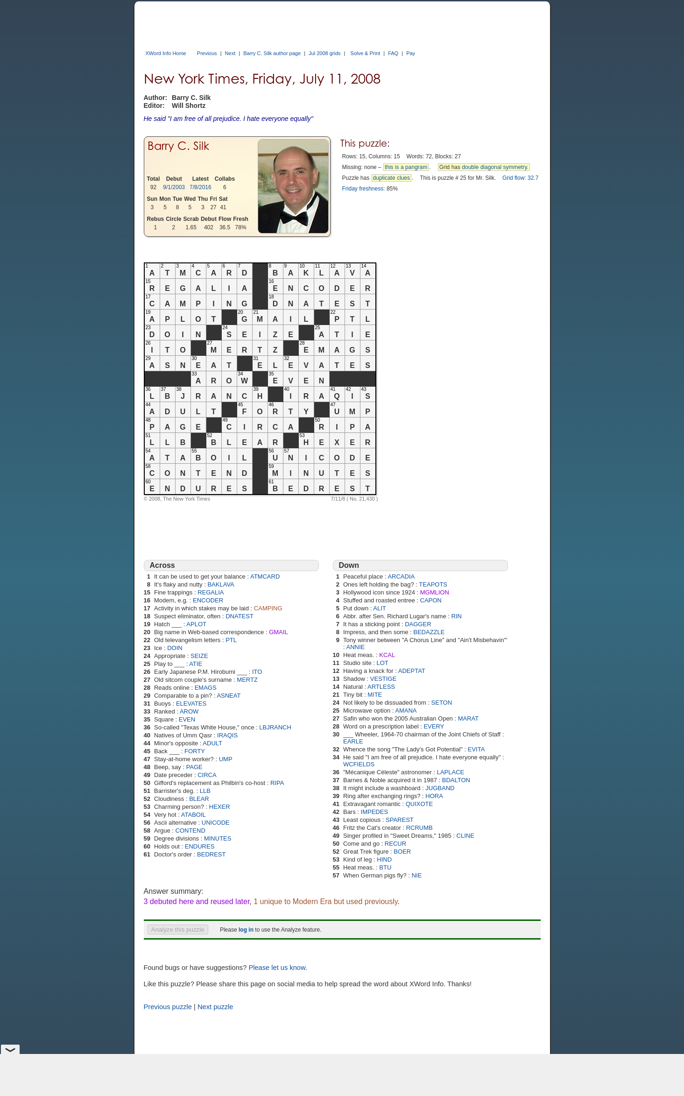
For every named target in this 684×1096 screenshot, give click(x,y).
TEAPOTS (433, 584)
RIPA (277, 782)
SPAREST (400, 819)
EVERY (433, 726)
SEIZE (199, 655)
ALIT (379, 608)
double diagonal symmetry (494, 167)
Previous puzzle (168, 1007)
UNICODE (216, 822)
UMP (226, 759)
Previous (207, 53)
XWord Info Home (166, 53)
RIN (456, 616)
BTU (385, 867)
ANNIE (355, 647)
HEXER (219, 806)
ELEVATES (191, 703)
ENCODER (208, 600)
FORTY (194, 751)
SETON (441, 702)
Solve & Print (366, 53)
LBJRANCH (275, 727)
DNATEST (240, 616)
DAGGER (418, 624)
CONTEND (190, 830)
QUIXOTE (419, 803)
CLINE (465, 835)
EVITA (476, 749)
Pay (410, 53)
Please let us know (276, 967)
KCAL (387, 654)
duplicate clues (391, 178)
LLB (205, 790)
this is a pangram (406, 167)
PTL (231, 639)
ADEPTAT (411, 670)
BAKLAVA (220, 584)
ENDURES (200, 846)
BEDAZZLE (428, 632)
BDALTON (456, 780)
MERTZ (247, 679)
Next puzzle (215, 1007)
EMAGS (206, 687)
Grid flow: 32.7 (520, 178)
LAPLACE (451, 772)
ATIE (195, 663)
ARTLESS (381, 686)
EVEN (187, 719)
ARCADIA (401, 576)
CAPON (431, 600)
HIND (384, 859)
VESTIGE (383, 678)
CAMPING (268, 608)
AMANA (405, 710)
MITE (374, 694)
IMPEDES (374, 811)
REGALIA (210, 592)
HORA (434, 795)
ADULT (212, 743)
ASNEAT (228, 695)
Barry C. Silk (178, 146)
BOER (402, 851)
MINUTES (218, 838)
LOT (382, 662)
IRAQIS (227, 735)
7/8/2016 (201, 187)
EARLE (353, 741)
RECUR (395, 843)
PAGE (194, 767)
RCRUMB (419, 827)
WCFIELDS (358, 764)
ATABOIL (193, 814)
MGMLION (434, 592)
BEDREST (211, 854)
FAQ (393, 53)
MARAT (468, 718)
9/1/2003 (174, 187)
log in (246, 929)
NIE (417, 875)
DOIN (175, 647)
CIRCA (206, 774)
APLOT (196, 624)
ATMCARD (265, 576)
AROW (189, 711)
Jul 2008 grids (325, 53)
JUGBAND (439, 788)
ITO (257, 671)
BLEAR (199, 798)
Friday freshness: (363, 188)
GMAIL (278, 632)
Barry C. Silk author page (272, 53)
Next (230, 53)
